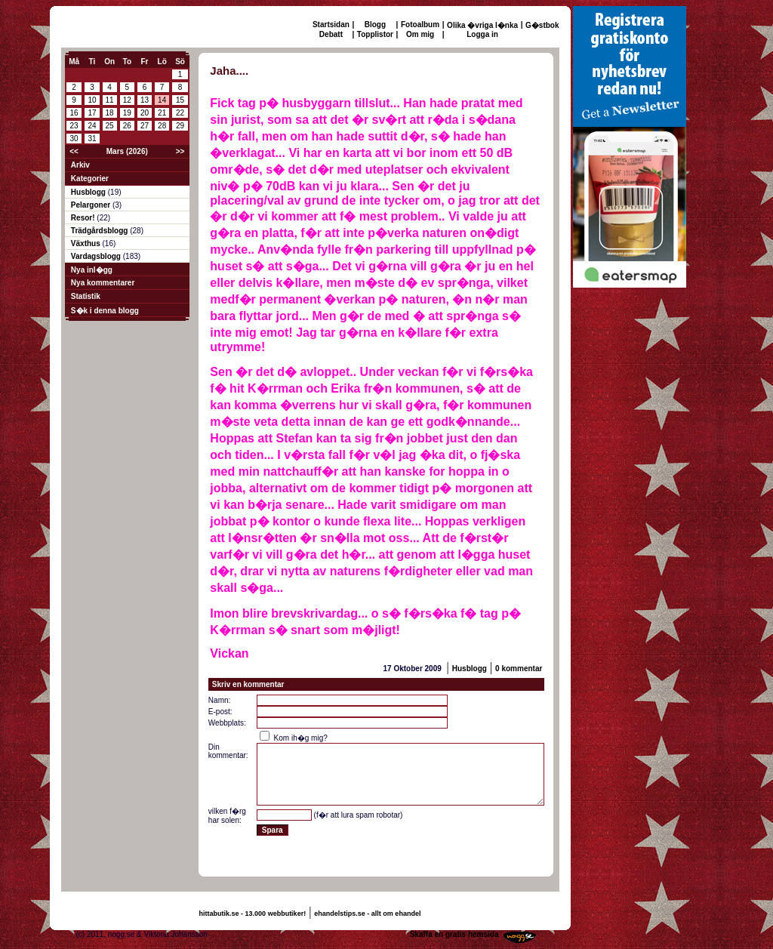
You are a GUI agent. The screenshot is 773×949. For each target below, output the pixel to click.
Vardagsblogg (97, 256)
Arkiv (80, 165)
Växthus (87, 243)
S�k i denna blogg (105, 311)
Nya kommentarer (102, 283)
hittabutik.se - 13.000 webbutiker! (252, 913)
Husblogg (89, 192)
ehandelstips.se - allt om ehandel (367, 913)
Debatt (331, 34)
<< (74, 151)
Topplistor (375, 34)
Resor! (84, 218)
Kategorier (90, 178)
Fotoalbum (420, 24)
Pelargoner (91, 205)
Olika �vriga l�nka (482, 25)
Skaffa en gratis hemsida (454, 934)
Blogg (375, 24)
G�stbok (542, 25)
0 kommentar (518, 668)
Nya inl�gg (91, 270)
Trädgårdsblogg (100, 230)
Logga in (482, 34)
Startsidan (331, 24)
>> (180, 151)
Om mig (420, 34)
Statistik (85, 296)
